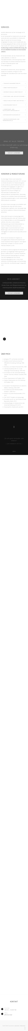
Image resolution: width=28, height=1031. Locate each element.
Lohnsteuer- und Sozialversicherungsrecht (11, 110)
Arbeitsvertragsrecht (10, 87)
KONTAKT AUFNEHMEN (14, 153)
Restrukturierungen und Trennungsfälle (11, 120)
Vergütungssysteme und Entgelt (13, 100)
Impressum (17, 1025)
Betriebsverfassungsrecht (11, 115)
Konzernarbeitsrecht (10, 105)
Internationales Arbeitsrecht (13, 92)
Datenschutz (22, 1025)
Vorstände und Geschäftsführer (14, 96)
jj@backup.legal (8, 1014)
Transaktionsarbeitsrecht (12, 83)
